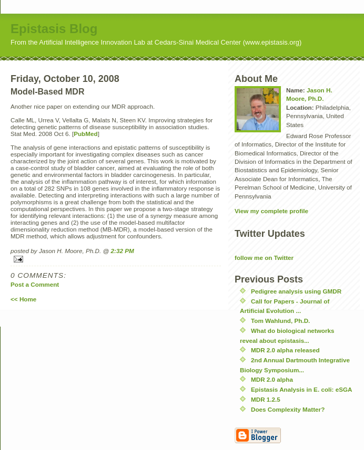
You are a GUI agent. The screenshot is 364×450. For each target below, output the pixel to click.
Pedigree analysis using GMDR (296, 291)
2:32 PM (122, 250)
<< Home (23, 299)
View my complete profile (271, 210)
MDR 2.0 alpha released (285, 350)
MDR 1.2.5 (265, 399)
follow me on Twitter (264, 257)
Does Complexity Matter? (288, 409)
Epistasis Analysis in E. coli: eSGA (301, 389)
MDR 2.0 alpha (272, 379)
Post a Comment (35, 284)
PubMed (85, 133)
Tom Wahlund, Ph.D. (280, 320)
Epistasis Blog (54, 29)
